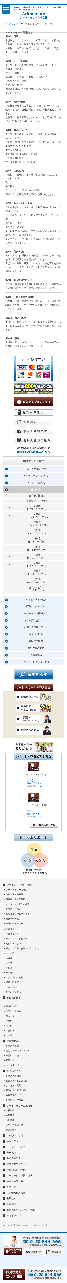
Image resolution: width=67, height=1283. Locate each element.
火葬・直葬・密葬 (14, 977)
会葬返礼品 (36, 655)
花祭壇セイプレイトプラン (37, 556)
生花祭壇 (36, 489)
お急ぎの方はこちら (17, 1164)
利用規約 (11, 1198)
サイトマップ (14, 1215)
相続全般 (10, 1060)
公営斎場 (10, 1030)
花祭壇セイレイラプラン (37, 532)
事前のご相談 (12, 1055)
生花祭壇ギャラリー (15, 923)
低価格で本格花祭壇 (15, 899)
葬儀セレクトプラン (36, 606)
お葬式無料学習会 (14, 1100)
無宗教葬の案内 (36, 648)
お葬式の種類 (12, 1046)
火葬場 (9, 1035)
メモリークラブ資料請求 (19, 1175)
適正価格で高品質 (14, 894)
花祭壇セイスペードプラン (37, 564)
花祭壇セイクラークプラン (37, 581)
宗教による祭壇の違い (16, 1090)
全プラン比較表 (37, 495)
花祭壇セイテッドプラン (37, 573)
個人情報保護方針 (16, 1192)
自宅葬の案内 (36, 641)
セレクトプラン (13, 943)
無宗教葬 (10, 972)
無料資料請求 (14, 1158)
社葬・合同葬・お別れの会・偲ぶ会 (23, 948)
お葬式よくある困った (16, 1080)
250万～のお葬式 (36, 482)
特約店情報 (11, 1130)
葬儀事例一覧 (12, 918)
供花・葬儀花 (12, 982)
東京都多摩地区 (13, 1011)
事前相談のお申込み (17, 1169)
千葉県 (9, 1021)
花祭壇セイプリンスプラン (37, 507)
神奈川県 (10, 1016)
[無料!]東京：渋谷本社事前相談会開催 (34, 783)
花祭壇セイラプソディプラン (37, 515)
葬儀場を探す (14, 997)
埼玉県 (9, 1026)
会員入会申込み (15, 1181)
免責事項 (11, 1204)
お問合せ (11, 1187)
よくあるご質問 (13, 1085)
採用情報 (10, 1120)
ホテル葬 (10, 953)
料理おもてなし (13, 992)
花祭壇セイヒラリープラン (37, 548)
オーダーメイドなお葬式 (17, 904)
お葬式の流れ (14, 1041)
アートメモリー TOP (13, 23)
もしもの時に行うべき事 (17, 1051)
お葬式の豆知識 (13, 1076)
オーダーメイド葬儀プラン (36, 613)
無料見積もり (14, 1152)
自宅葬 (9, 963)
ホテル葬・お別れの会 (36, 620)
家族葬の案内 (36, 634)
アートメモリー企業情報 (19, 1105)
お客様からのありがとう (17, 913)
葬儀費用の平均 (13, 1095)
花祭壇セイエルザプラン (37, 540)
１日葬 (9, 967)
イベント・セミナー (17, 1147)
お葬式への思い (13, 909)
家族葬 (9, 958)
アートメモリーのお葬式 (19, 884)
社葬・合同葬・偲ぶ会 (36, 627)
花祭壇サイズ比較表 (37, 500)
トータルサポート (14, 1065)
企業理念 (10, 1115)
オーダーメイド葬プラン (17, 939)
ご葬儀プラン (12, 934)
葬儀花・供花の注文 (36, 599)
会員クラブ (12, 1141)
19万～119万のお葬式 (35, 468)
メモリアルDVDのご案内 (36, 662)
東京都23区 (11, 1006)
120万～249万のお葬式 (36, 475)
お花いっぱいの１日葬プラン (37, 589)
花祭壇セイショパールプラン (37, 524)
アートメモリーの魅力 (16, 889)
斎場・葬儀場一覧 (14, 1125)
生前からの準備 (15, 1135)
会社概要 (10, 1110)
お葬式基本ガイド (16, 1070)
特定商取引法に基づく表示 (21, 1209)
